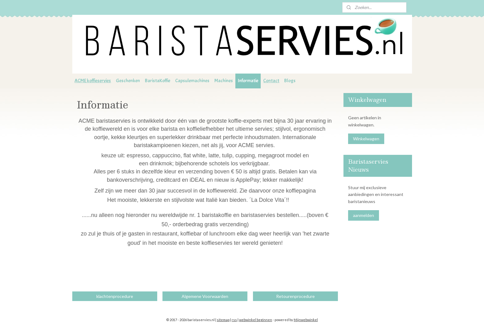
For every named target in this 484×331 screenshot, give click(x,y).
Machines (223, 81)
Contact (271, 81)
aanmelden (363, 215)
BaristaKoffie (157, 81)
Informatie (248, 81)
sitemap (223, 320)
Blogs (290, 81)
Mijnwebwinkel (306, 320)
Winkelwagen (366, 138)
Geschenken (128, 81)
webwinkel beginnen (255, 320)
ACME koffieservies (92, 81)
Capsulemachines (192, 81)
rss (234, 320)
